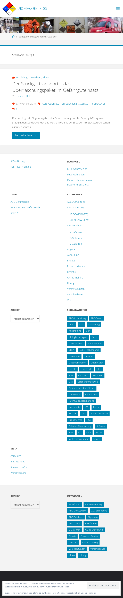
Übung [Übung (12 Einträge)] (83, 555)
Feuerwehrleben (76, 174)
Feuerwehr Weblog (77, 168)
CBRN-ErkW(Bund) (79, 219)
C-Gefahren (35, 77)
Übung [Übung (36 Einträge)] (96, 438)
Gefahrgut (53, 103)
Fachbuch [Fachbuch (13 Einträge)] (83, 375)
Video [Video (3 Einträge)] (72, 555)
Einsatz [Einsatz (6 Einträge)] (72, 536)
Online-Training (75, 277)
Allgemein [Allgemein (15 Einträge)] (93, 517)
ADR (44, 103)
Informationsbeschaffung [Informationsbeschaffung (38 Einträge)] (81, 400)
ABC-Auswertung (76, 201)
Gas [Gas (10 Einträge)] (71, 381)
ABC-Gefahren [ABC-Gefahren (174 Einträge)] (76, 517)
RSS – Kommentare (21, 166)
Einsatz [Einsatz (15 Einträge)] (72, 368)
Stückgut (83, 103)
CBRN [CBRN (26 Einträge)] (72, 349)
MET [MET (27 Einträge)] (83, 413)
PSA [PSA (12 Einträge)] (89, 419)
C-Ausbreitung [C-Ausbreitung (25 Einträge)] (76, 343)
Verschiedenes (75, 294)
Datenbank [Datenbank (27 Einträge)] (74, 356)
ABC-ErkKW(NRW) (79, 214)
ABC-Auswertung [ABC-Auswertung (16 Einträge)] (93, 504)
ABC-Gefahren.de (20, 201)
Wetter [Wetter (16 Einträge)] (99, 432)
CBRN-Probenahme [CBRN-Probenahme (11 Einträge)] (89, 349)
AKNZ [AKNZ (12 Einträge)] (71, 324)
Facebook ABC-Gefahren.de (25, 207)
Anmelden (16, 455)
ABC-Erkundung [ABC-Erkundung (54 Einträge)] (99, 510)
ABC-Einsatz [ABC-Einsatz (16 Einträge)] (97, 318)
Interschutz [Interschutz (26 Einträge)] (74, 407)
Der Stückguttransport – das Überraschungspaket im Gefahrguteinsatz (55, 86)
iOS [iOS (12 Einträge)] (86, 407)
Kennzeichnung (69, 103)
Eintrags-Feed (18, 461)
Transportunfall (97, 103)
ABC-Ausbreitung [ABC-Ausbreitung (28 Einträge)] (77, 318)
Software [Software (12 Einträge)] (100, 426)
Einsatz (46, 77)
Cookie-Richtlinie (88, 592)
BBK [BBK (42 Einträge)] (88, 330)
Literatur (71, 272)
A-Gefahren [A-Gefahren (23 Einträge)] (74, 504)
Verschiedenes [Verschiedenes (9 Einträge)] (97, 548)
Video (70, 300)
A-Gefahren (76, 232)
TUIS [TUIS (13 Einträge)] (71, 432)
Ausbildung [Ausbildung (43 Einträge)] (74, 523)
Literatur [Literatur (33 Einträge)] (73, 542)
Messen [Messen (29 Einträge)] (73, 413)
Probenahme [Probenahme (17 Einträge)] (75, 419)
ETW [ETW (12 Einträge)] (71, 375)
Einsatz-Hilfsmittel (76, 266)
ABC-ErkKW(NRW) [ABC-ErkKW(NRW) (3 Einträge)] (77, 510)
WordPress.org (18, 472)
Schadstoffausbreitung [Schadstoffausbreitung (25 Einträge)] (80, 426)
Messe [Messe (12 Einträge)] (96, 407)
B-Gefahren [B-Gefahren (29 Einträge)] (91, 523)
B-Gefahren (76, 238)
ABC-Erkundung (75, 207)
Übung (70, 283)
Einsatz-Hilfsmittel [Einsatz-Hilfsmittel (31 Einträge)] (89, 536)
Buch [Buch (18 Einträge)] (94, 337)
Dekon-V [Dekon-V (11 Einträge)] (89, 356)
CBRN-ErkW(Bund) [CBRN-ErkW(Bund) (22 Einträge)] (94, 529)
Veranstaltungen (76, 288)
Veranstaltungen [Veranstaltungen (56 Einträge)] (77, 548)
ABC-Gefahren (74, 225)
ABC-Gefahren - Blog (33, 8)
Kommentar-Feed (20, 467)
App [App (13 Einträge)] (81, 324)
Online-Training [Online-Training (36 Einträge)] (90, 542)
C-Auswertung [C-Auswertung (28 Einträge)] (95, 343)
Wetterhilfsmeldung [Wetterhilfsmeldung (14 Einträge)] (78, 438)
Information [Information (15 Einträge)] (91, 394)
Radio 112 (16, 213)
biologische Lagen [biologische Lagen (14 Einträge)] (78, 337)
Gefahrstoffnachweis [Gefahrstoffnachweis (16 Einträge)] (88, 381)
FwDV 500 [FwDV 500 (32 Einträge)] (98, 375)
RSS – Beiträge (18, 161)
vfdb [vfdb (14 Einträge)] (88, 432)
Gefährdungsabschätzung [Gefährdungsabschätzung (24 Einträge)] (82, 388)
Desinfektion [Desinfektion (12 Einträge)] (97, 362)
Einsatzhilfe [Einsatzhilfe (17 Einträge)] (86, 368)
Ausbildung (21, 77)
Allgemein (72, 249)
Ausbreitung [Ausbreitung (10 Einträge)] (75, 330)
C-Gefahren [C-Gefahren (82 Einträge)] (74, 529)
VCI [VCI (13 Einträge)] (79, 432)
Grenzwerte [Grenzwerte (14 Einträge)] (74, 394)
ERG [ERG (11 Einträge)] (99, 368)
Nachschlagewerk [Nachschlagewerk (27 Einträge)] (99, 413)
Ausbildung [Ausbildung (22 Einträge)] (94, 324)
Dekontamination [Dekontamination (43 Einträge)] (77, 362)
